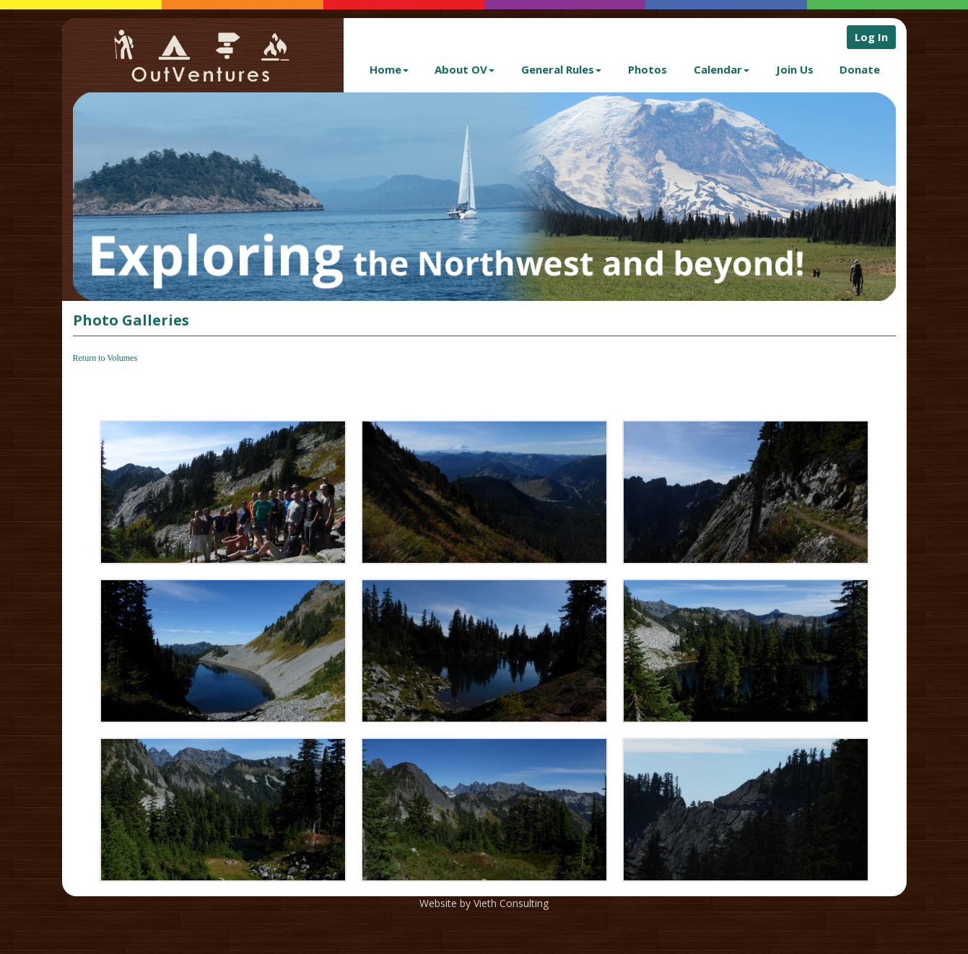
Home (389, 69)
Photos (647, 69)
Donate (860, 69)
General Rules (561, 69)
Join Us (795, 69)
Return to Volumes (105, 358)
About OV (464, 69)
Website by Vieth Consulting (484, 903)
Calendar (721, 69)
